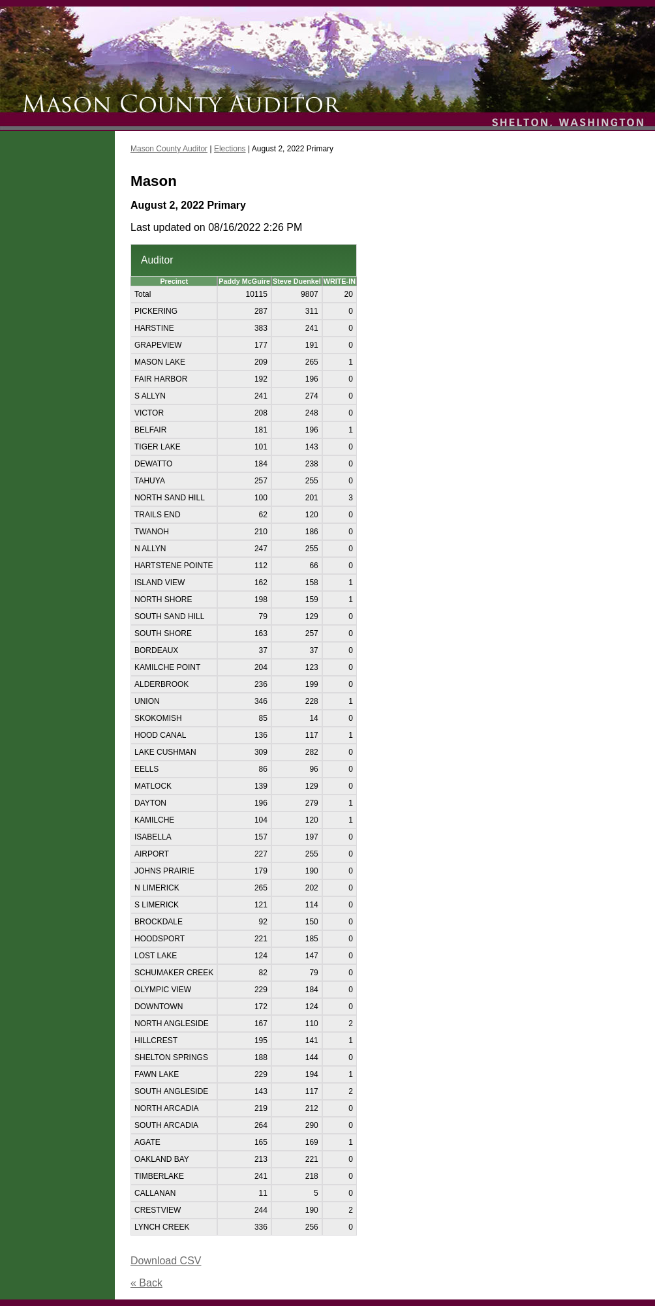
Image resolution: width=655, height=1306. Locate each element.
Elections (230, 148)
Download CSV (166, 1260)
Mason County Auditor (168, 148)
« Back (146, 1282)
